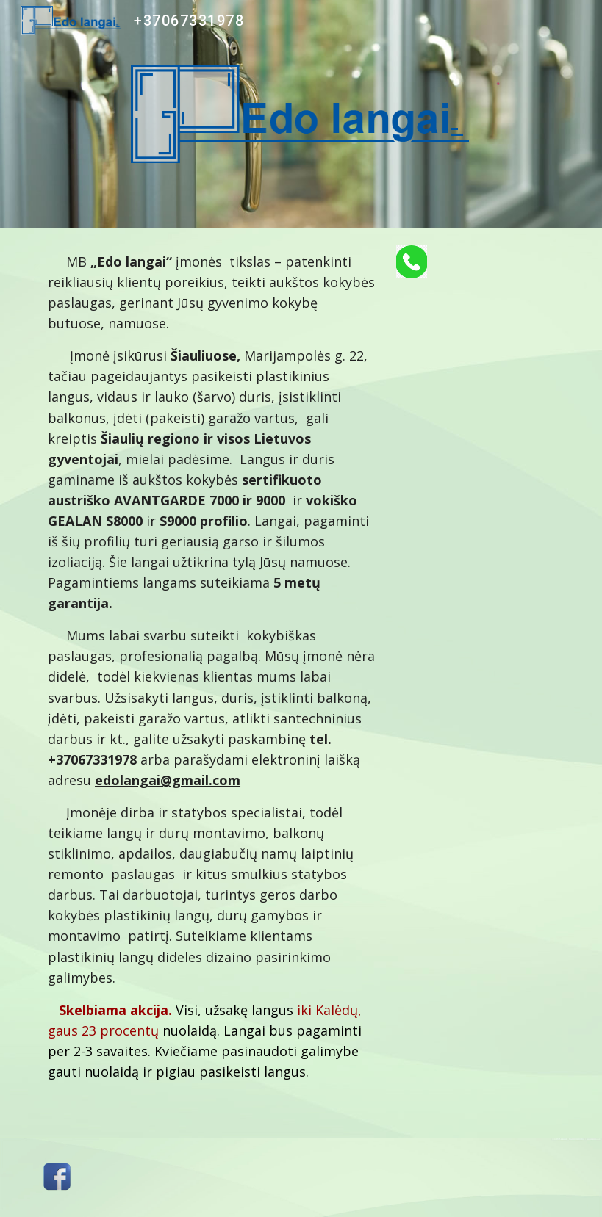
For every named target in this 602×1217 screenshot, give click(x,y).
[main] (212, 682)
